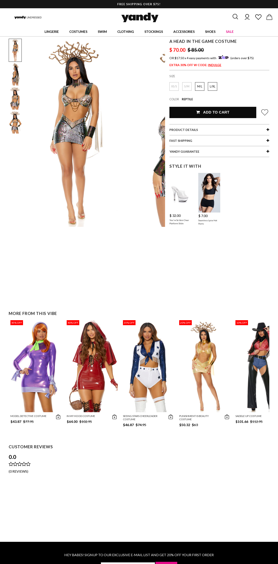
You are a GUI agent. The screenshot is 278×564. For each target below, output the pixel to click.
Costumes (78, 31)
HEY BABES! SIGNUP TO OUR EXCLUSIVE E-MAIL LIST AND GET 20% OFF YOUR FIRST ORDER (139, 555)
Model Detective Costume (28, 416)
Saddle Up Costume (248, 416)
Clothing (125, 31)
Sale (230, 31)
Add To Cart (212, 112)
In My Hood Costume (81, 416)
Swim (102, 31)
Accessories (184, 31)
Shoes (210, 31)
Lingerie (52, 31)
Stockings (153, 31)
